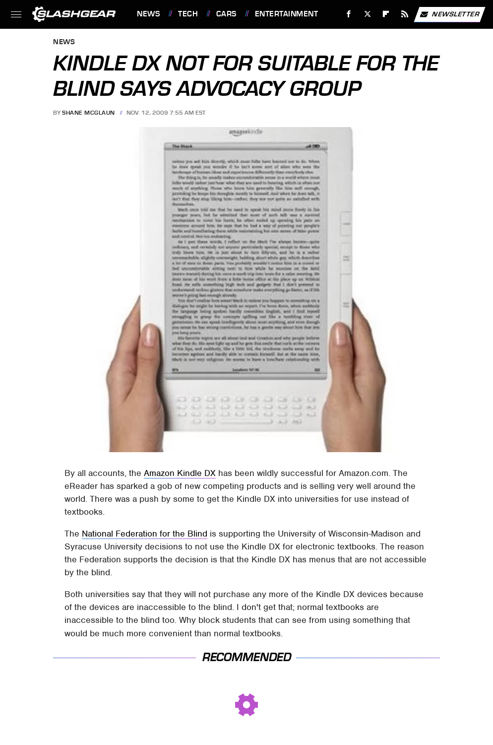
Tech (188, 13)
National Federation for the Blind (144, 533)
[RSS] (405, 14)
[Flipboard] (386, 14)
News (148, 13)
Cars (226, 13)
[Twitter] (367, 14)
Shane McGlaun (88, 112)
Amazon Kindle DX (180, 473)
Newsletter (449, 14)
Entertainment (286, 13)
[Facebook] (349, 14)
